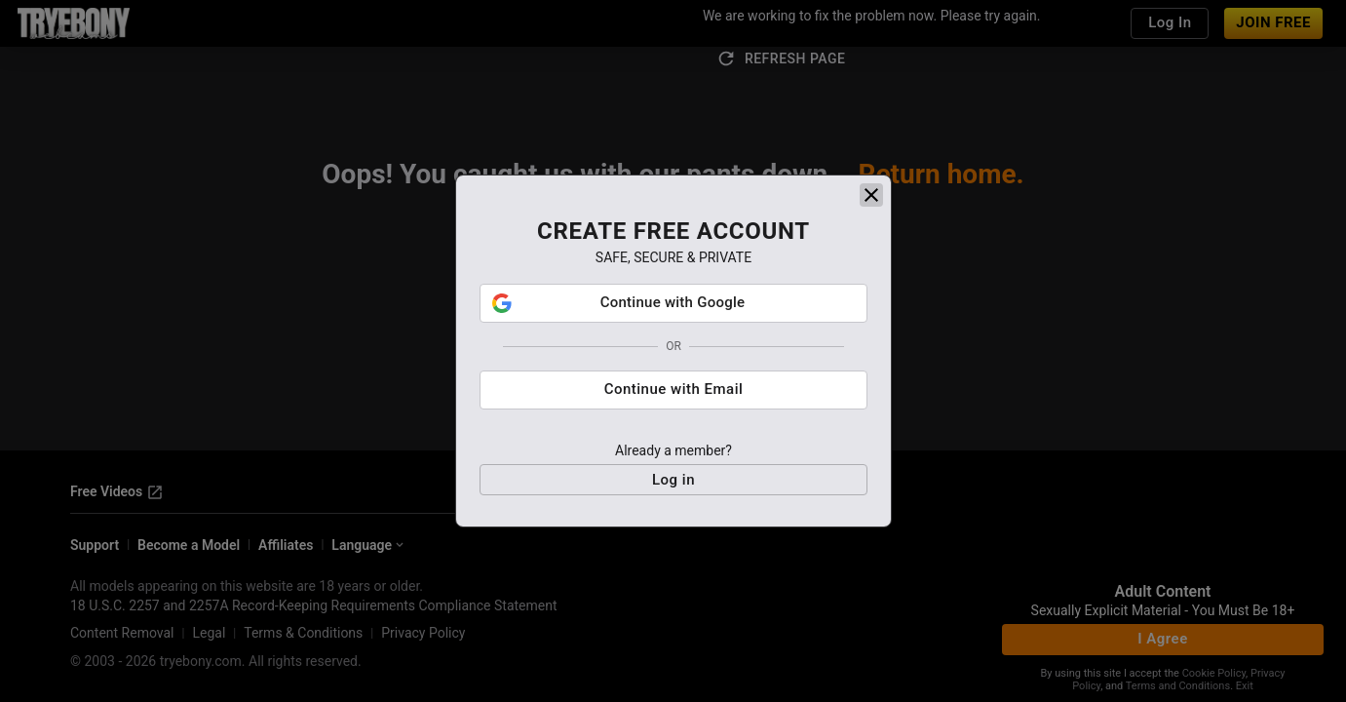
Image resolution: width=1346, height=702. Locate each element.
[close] (871, 195)
